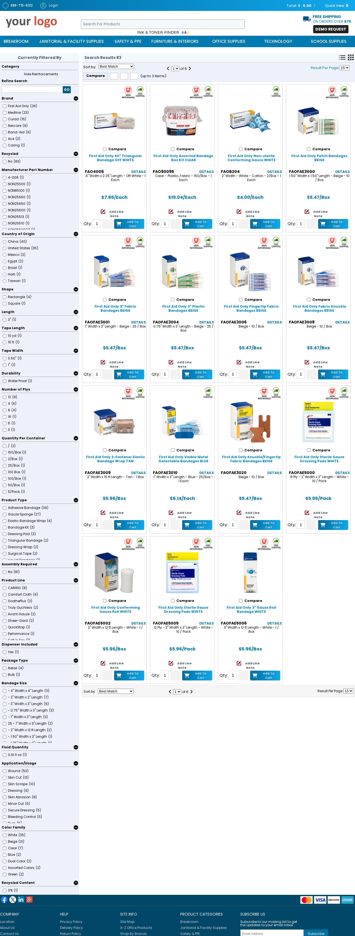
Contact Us (9, 933)
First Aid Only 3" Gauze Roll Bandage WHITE (251, 609)
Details (138, 171)
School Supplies (329, 41)
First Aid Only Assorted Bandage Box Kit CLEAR (183, 158)
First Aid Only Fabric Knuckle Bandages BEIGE (319, 308)
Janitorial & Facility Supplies (71, 41)
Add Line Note (116, 213)
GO (67, 89)
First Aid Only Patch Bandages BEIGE (319, 158)
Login (49, 5)
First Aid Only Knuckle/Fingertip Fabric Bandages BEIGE (251, 459)
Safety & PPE (127, 41)
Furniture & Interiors (175, 41)
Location (7, 921)
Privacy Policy (71, 921)
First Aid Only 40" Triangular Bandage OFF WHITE (115, 158)
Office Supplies (228, 41)
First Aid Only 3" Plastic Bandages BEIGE (183, 308)
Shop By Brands (133, 933)
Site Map (127, 921)
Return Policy (70, 933)
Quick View (334, 5)
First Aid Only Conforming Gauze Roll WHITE (115, 609)
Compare (95, 75)
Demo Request (330, 29)
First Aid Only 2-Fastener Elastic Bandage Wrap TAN (115, 459)
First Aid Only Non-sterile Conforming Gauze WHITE (251, 158)
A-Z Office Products (136, 927)
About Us (7, 927)
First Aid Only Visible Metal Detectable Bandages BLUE (183, 459)
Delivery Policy (71, 927)
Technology (278, 41)
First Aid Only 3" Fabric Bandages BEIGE (115, 308)
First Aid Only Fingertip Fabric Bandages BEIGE (251, 308)
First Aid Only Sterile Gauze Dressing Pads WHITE (319, 459)
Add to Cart (132, 224)
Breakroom (16, 41)
